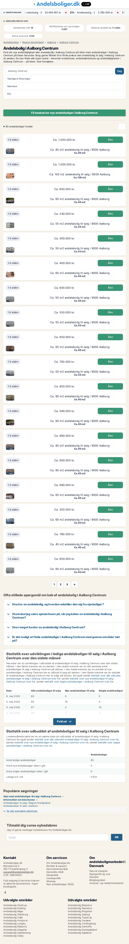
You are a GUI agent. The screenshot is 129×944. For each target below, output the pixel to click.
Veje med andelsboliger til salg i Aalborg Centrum (32, 796)
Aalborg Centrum (69, 42)
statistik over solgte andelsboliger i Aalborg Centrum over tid (79, 681)
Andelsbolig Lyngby (14, 923)
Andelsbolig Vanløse (79, 920)
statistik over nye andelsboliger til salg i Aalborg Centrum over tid (51, 742)
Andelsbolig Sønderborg (17, 932)
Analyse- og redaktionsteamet (106, 883)
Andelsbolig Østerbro (80, 905)
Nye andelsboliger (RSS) (60, 884)
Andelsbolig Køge (13, 911)
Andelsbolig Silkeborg (15, 914)
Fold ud (62, 721)
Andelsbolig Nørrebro (80, 908)
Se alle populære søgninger (22, 810)
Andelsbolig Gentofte (80, 926)
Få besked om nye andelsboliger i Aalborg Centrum (64, 112)
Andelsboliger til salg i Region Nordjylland (26, 802)
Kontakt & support (56, 865)
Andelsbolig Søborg (79, 914)
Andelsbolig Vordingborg (82, 923)
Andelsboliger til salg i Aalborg (20, 805)
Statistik (94, 877)
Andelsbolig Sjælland (80, 932)
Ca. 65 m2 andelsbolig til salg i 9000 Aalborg (80, 198)
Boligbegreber (97, 880)
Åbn (110, 139)
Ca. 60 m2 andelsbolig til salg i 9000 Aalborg (80, 420)
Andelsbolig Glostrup (15, 905)
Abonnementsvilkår (57, 869)
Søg (119, 71)
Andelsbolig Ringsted (80, 911)
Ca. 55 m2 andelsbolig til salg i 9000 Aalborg (80, 223)
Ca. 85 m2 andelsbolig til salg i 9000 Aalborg (80, 149)
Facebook (5, 892)
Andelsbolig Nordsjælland (82, 929)
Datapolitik (52, 875)
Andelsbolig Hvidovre (15, 920)
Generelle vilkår (55, 872)
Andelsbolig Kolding (14, 908)
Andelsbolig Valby (13, 935)
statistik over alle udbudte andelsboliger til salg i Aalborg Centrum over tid (77, 739)
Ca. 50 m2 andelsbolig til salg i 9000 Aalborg (80, 248)
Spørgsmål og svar (100, 874)
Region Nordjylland (33, 42)
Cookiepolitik (53, 878)
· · (43, 12)
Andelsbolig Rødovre (15, 926)
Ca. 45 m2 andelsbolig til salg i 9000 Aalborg (80, 544)
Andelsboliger (11, 42)
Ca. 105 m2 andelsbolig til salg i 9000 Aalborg (79, 174)
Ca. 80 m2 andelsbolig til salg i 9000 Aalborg (80, 396)
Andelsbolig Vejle (13, 917)
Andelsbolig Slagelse (15, 929)
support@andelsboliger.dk (18, 872)
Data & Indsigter (98, 871)
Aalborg (51, 42)
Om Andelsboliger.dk (58, 862)
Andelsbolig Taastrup (80, 917)
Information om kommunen (19, 799)
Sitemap (51, 881)
